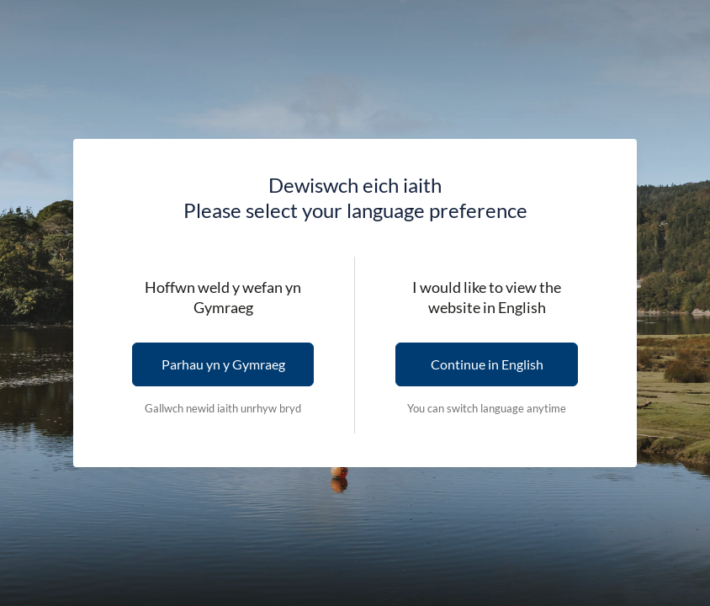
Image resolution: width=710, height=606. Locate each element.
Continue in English (487, 364)
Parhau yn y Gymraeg (223, 364)
